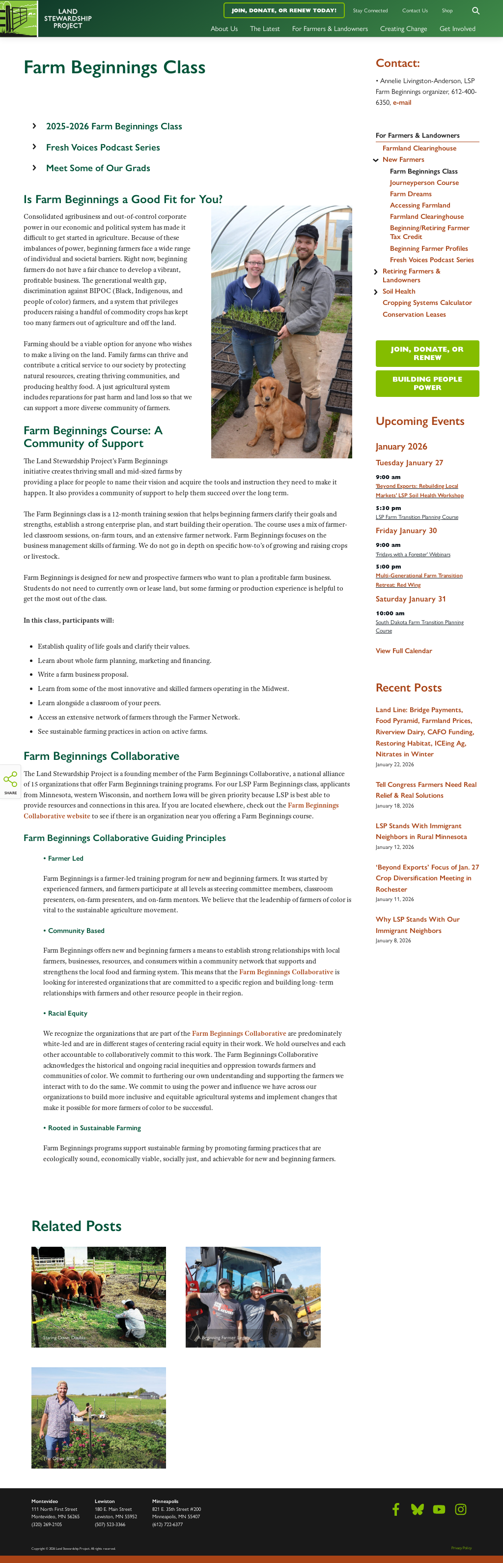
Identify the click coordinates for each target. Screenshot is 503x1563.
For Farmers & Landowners (330, 28)
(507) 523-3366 (110, 1524)
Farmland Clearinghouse (419, 148)
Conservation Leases (414, 314)
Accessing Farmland (420, 205)
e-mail (402, 102)
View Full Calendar (404, 650)
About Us (224, 28)
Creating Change (403, 28)
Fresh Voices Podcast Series (432, 259)
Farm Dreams (411, 193)
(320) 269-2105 (46, 1524)
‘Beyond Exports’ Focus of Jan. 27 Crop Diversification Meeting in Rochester (427, 878)
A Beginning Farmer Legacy (253, 1297)
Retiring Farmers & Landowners (412, 275)
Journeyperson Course (424, 182)
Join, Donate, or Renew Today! (284, 10)
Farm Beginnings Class (424, 171)
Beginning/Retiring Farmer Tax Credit (430, 232)
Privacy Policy (461, 1547)
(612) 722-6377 (167, 1524)
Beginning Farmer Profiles (429, 248)
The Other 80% (98, 1418)
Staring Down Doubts (98, 1297)
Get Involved (457, 28)
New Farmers (403, 159)
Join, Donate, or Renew (427, 353)
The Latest (265, 28)
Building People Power (427, 383)
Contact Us (415, 10)
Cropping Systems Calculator (427, 302)
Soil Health (399, 291)
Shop (447, 10)
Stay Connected (370, 10)
